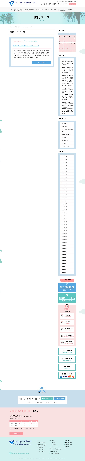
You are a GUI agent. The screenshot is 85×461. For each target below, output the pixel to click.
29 (67, 48)
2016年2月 (64, 239)
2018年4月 (64, 203)
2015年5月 (64, 263)
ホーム (11, 10)
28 (64, 48)
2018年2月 (64, 206)
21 (64, 46)
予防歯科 (54, 442)
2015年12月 (64, 245)
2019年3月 (64, 189)
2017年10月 (64, 218)
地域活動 (64, 143)
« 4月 (62, 50)
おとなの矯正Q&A (66, 126)
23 (69, 46)
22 (67, 46)
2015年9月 (64, 254)
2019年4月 (64, 186)
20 (62, 46)
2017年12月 (64, 212)
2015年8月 (64, 257)
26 (59, 48)
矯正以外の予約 (68, 440)
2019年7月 (64, 177)
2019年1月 (64, 195)
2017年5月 (64, 230)
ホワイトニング (55, 446)
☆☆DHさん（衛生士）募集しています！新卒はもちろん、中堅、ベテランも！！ (67, 62)
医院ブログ (17, 26)
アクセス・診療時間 (54, 453)
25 (74, 46)
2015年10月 (64, 251)
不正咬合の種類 (68, 442)
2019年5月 (64, 183)
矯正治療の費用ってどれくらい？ (26, 46)
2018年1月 (64, 209)
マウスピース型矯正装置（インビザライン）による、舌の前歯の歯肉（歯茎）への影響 (67, 70)
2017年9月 (64, 221)
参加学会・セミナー (66, 140)
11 (74, 41)
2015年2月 (64, 272)
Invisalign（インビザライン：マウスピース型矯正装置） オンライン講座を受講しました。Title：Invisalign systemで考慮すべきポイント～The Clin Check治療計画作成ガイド (67, 108)
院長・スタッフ (54, 10)
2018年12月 (64, 197)
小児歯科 (54, 444)
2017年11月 (64, 215)
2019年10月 (64, 168)
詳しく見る (41, 62)
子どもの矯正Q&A (66, 134)
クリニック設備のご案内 (62, 10)
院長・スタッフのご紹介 (55, 448)
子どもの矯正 (41, 449)
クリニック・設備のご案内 (56, 449)
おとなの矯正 (41, 451)
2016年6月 (64, 233)
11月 (27, 26)
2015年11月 (64, 248)
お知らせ (64, 137)
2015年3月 (64, 269)
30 (69, 48)
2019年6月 (64, 180)
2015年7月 (64, 260)
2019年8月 (64, 174)
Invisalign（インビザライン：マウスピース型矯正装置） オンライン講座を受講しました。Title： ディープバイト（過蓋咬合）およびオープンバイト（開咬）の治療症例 (67, 80)
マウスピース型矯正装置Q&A (67, 130)
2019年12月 (64, 162)
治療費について (71, 10)
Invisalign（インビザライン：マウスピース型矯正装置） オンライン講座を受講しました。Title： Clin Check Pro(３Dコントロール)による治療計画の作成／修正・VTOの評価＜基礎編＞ (67, 93)
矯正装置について (69, 444)
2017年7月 (64, 224)
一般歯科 (47, 10)
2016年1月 (64, 242)
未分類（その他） (66, 146)
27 (62, 48)
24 (72, 46)
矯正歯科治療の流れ (29, 10)
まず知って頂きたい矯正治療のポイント (18, 10)
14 (64, 43)
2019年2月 (64, 192)
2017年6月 (64, 227)
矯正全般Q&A (34, 41)
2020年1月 (64, 159)
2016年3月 (64, 236)
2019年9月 (64, 171)
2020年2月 (64, 156)
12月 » (72, 50)
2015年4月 (64, 266)
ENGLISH (67, 448)
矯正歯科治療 (39, 10)
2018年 (23, 26)
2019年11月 (64, 165)
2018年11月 (64, 200)
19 (59, 46)
